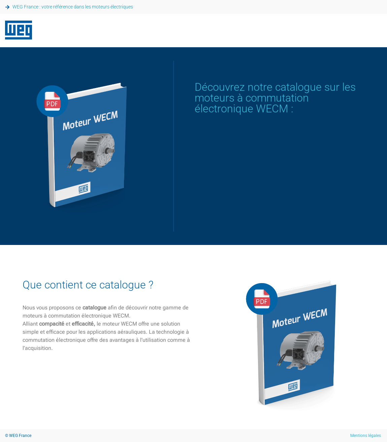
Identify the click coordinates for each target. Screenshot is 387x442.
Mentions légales (365, 435)
